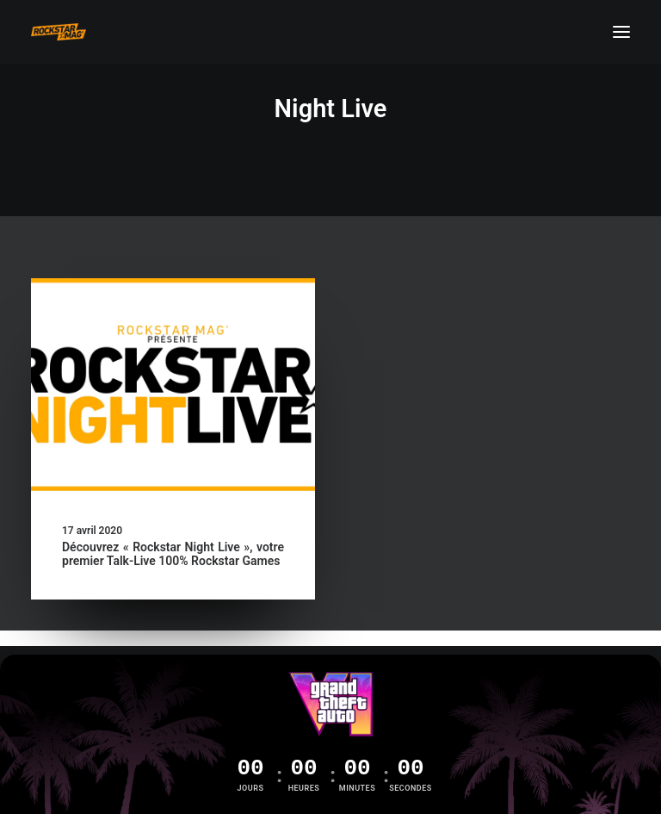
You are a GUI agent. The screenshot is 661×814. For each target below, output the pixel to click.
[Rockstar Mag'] (58, 31)
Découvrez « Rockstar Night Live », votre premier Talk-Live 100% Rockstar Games (173, 554)
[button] (621, 32)
